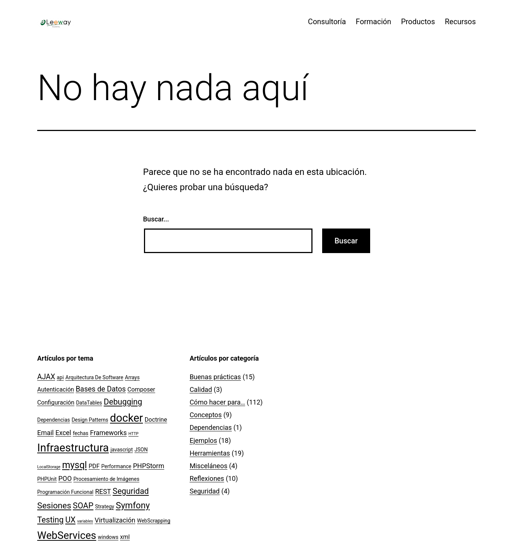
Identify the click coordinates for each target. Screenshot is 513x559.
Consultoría (327, 21)
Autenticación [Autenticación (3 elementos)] (55, 389)
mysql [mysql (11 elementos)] (74, 465)
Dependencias (211, 427)
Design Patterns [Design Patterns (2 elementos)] (89, 420)
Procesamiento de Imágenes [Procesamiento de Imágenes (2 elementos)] (106, 479)
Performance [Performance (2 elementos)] (116, 466)
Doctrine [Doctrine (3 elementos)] (156, 419)
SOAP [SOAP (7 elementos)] (83, 505)
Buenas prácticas (215, 377)
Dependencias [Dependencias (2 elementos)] (53, 420)
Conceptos (206, 415)
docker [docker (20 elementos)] (126, 418)
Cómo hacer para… (217, 402)
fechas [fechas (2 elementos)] (81, 433)
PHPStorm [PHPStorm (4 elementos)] (148, 466)
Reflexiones (207, 478)
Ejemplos (203, 440)
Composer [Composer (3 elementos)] (141, 389)
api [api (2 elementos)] (60, 377)
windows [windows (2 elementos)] (108, 537)
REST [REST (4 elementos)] (103, 491)
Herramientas (210, 453)
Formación (373, 21)
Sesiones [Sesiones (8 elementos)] (54, 506)
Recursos (460, 21)
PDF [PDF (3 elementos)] (94, 466)
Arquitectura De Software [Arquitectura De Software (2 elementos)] (94, 377)
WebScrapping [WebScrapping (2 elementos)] (153, 521)
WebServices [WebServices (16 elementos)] (66, 535)
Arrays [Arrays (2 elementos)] (132, 377)
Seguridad (205, 491)
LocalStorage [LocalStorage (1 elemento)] (48, 466)
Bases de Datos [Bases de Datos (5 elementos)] (101, 389)
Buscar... (156, 219)
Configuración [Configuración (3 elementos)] (55, 402)
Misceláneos (209, 466)
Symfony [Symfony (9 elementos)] (133, 505)
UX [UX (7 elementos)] (70, 519)
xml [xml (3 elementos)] (125, 536)
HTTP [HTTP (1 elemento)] (133, 433)
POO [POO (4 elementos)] (65, 478)
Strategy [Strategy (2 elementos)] (104, 507)
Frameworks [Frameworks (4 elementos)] (108, 433)
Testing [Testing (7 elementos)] (50, 519)
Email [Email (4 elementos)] (45, 433)
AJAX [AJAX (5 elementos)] (46, 377)
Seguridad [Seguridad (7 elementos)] (131, 491)
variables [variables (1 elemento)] (85, 521)
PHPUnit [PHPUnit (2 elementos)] (47, 479)
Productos (418, 21)
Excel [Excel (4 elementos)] (63, 433)
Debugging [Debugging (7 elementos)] (123, 401)
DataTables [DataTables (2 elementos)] (89, 403)
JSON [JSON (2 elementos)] (141, 450)
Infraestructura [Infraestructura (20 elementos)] (73, 447)
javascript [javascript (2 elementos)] (121, 450)
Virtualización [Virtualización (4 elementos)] (115, 520)
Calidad (201, 389)
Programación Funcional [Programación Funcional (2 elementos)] (65, 492)
